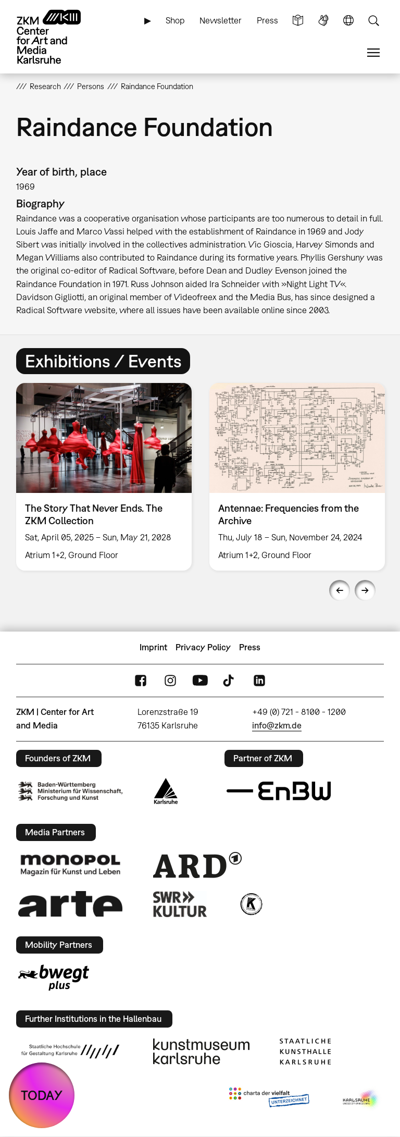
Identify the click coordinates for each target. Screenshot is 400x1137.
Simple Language (298, 20)
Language (348, 20)
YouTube (200, 680)
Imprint (153, 647)
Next (365, 590)
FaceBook (140, 680)
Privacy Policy (203, 647)
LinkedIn (259, 680)
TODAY (42, 1095)
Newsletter (220, 20)
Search (373, 20)
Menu (373, 53)
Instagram (170, 680)
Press (267, 20)
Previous (339, 590)
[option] (104, 477)
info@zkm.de (277, 725)
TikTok (229, 680)
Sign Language (323, 20)
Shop (175, 20)
